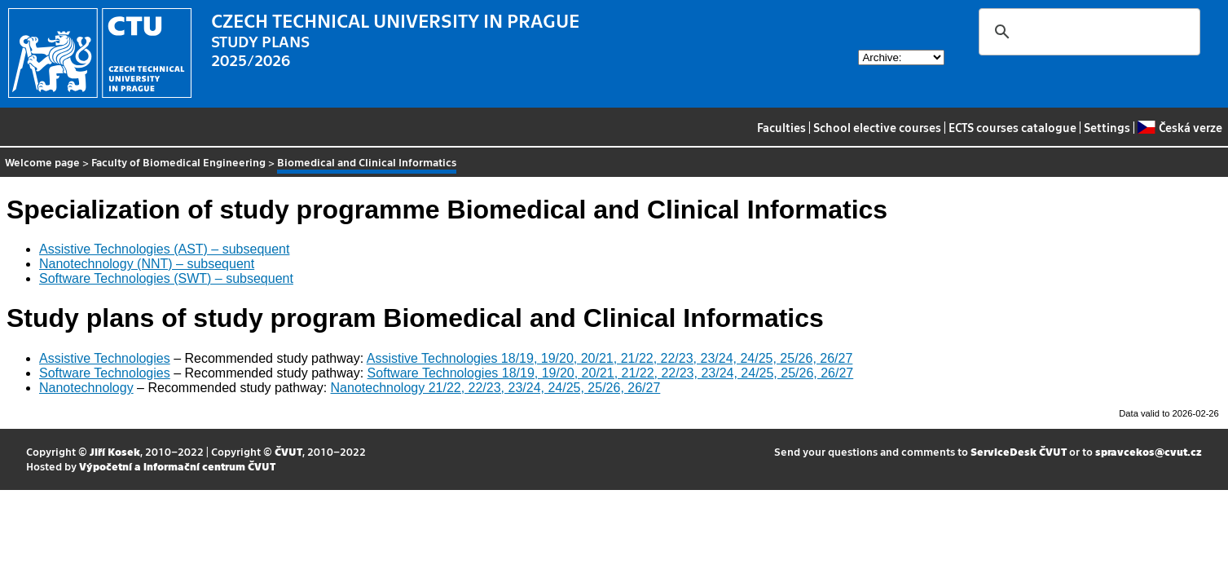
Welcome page (42, 162)
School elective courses (877, 127)
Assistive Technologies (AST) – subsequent (164, 249)
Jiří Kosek (115, 451)
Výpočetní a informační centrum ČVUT (177, 466)
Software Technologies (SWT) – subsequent (166, 278)
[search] (1087, 32)
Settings (1107, 127)
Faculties (781, 127)
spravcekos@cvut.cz (1148, 451)
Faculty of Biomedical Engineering (178, 162)
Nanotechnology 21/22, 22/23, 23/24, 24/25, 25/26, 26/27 (496, 388)
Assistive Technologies (104, 358)
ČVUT (288, 451)
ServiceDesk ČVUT (1019, 451)
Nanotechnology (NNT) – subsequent (146, 264)
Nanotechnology (86, 388)
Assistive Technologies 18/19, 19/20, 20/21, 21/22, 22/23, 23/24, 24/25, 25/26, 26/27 (610, 358)
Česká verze (1179, 127)
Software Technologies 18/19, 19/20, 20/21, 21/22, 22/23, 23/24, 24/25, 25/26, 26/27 (611, 373)
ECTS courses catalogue (1012, 127)
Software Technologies (104, 373)
